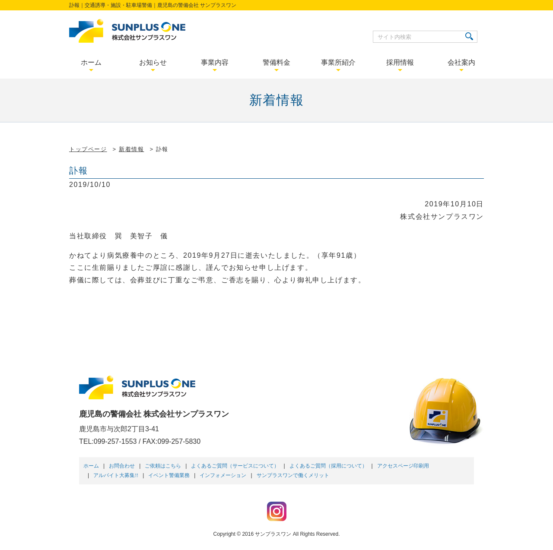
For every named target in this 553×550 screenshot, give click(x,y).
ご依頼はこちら (163, 466)
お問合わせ (122, 466)
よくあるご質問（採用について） (328, 466)
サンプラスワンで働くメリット (293, 475)
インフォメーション (223, 475)
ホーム (91, 466)
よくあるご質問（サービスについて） (235, 466)
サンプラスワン (273, 534)
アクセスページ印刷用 (403, 466)
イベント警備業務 (169, 475)
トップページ (88, 149)
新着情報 (131, 149)
